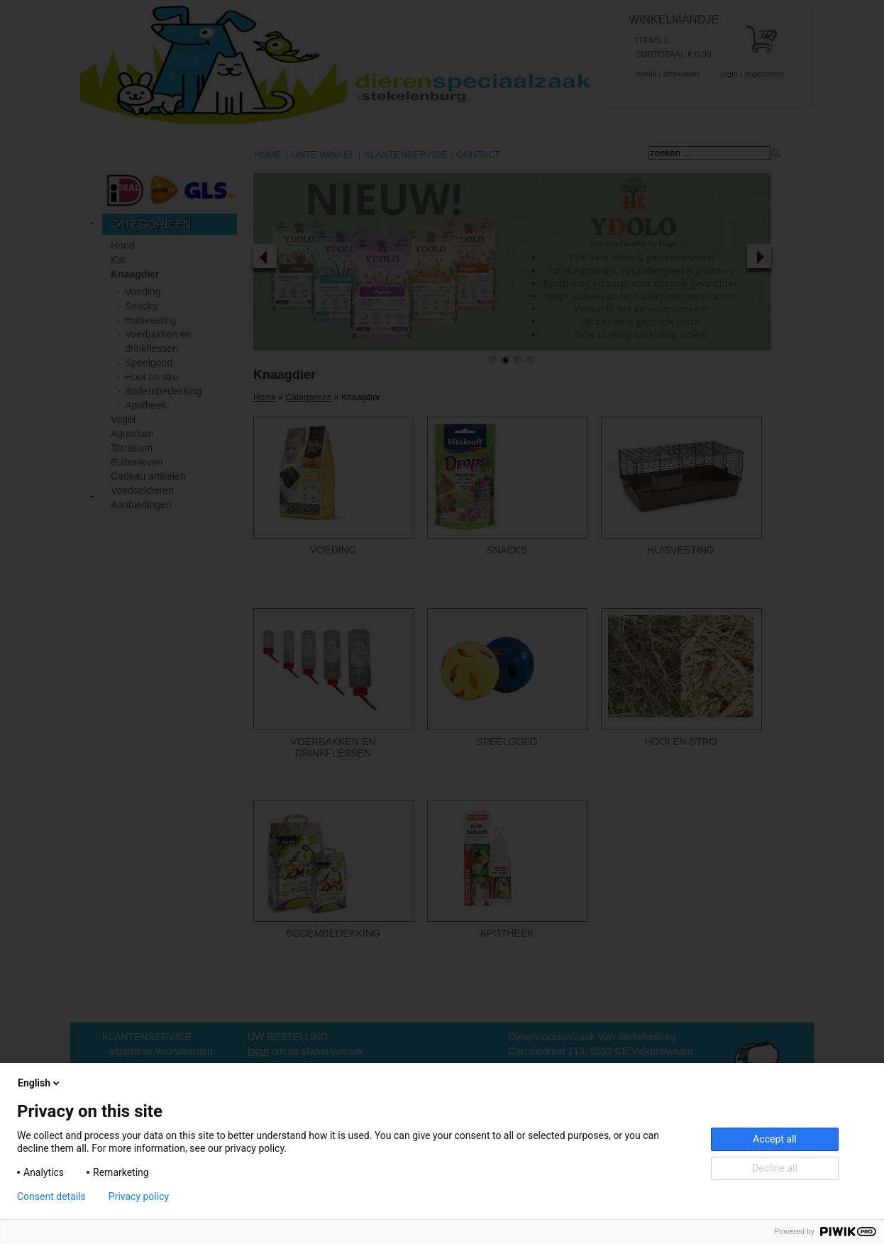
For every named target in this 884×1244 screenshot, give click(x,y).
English (40, 1083)
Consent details (51, 1196)
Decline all (774, 1168)
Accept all (775, 1139)
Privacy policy (139, 1196)
